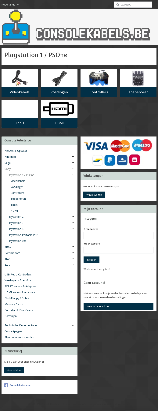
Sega (39, 163)
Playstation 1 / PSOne (41, 175)
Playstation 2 (41, 217)
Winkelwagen (94, 194)
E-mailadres (91, 229)
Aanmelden (14, 370)
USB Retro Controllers (18, 274)
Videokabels (20, 92)
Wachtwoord (92, 243)
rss (74, 404)
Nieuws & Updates (16, 150)
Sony (39, 169)
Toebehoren (138, 92)
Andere (39, 265)
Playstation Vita (17, 241)
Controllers (99, 92)
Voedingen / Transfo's (18, 280)
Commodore (39, 253)
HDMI (59, 123)
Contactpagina (13, 331)
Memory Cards (14, 304)
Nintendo (39, 157)
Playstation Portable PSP (23, 235)
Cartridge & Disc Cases (19, 310)
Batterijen (11, 316)
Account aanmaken (98, 306)
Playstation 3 (41, 223)
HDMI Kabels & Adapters (20, 292)
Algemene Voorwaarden (19, 337)
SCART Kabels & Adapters (20, 286)
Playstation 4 (41, 229)
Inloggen (91, 259)
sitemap (67, 404)
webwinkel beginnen (89, 404)
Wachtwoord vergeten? (97, 269)
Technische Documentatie (39, 325)
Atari (39, 259)
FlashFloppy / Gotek (17, 298)
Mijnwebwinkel (122, 404)
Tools (19, 123)
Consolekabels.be (17, 385)
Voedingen (59, 92)
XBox (39, 247)
